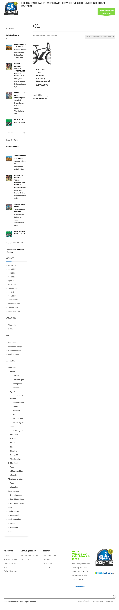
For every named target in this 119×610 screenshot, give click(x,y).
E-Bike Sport (13, 463)
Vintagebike (18, 384)
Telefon (46, 551)
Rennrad (16, 411)
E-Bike (10, 329)
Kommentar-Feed (14, 350)
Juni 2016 (11, 273)
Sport (12, 392)
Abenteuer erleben (15, 479)
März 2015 (12, 296)
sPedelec (14, 475)
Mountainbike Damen (17, 397)
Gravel (15, 407)
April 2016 (11, 281)
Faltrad (16, 376)
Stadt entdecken (14, 519)
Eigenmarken (13, 491)
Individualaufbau (17, 499)
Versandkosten (41, 98)
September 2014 (14, 311)
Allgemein (12, 325)
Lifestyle (13, 451)
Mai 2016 (11, 277)
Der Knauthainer (17, 503)
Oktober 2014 (13, 307)
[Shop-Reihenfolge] (100, 37)
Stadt (12, 372)
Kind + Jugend (18, 423)
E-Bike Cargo (13, 511)
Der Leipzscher (16, 495)
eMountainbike (16, 471)
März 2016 (12, 284)
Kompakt (14, 455)
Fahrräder (12, 368)
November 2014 (14, 303)
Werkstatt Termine (12, 35)
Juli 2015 (11, 292)
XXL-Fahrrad (18, 419)
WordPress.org (13, 354)
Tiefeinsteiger (18, 380)
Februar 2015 (13, 300)
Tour (12, 427)
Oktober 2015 (13, 288)
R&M (10, 507)
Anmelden (12, 343)
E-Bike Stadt (13, 435)
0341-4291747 (106, 12)
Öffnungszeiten (28, 551)
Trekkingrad (18, 431)
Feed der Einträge (15, 347)
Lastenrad (14, 515)
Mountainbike (18, 403)
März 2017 (11, 269)
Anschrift (8, 551)
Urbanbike (17, 388)
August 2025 (12, 265)
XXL (11, 447)
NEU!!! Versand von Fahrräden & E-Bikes (81, 555)
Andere (13, 415)
